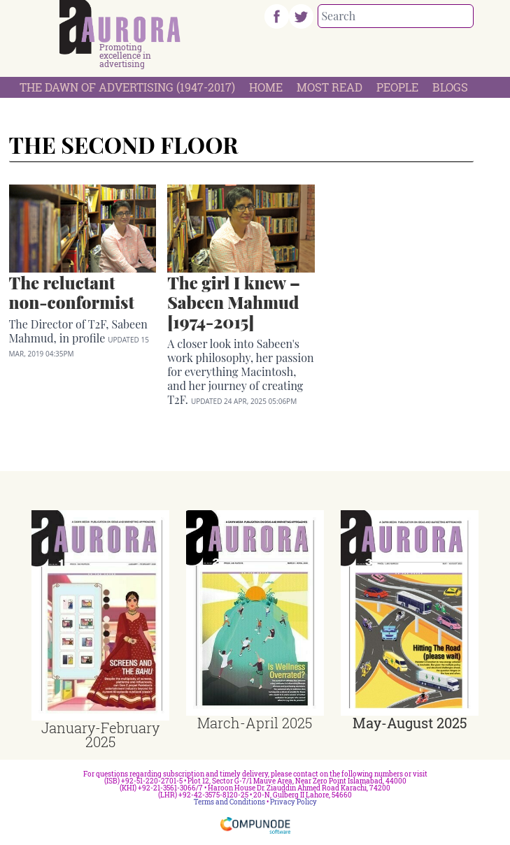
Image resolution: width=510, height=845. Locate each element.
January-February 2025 (100, 734)
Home (266, 87)
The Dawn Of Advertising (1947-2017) (127, 87)
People (397, 87)
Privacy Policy (293, 802)
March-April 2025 (254, 723)
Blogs (450, 87)
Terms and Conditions (229, 802)
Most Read (329, 87)
